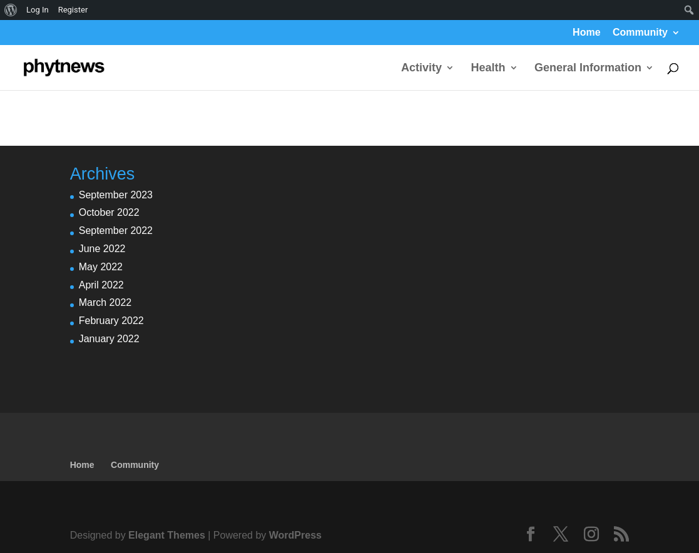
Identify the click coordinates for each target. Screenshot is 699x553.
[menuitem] (11, 10)
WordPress (295, 535)
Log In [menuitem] (37, 9)
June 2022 (102, 248)
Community (640, 33)
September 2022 (116, 230)
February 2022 (111, 320)
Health (488, 68)
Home (586, 33)
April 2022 (101, 285)
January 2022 (109, 338)
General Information (587, 68)
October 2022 (109, 212)
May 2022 (101, 266)
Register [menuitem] (73, 9)
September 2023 (116, 195)
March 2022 (105, 302)
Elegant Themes (166, 535)
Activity (421, 68)
